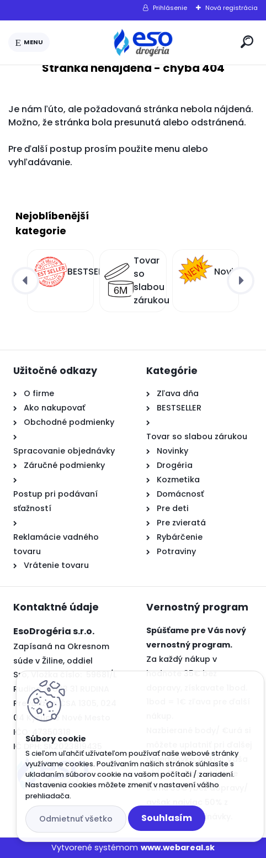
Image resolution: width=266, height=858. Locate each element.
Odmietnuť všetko (76, 818)
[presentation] (25, 280)
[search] (247, 41)
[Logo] (143, 43)
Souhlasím (166, 818)
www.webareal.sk (178, 847)
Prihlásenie (170, 7)
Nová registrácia (231, 7)
